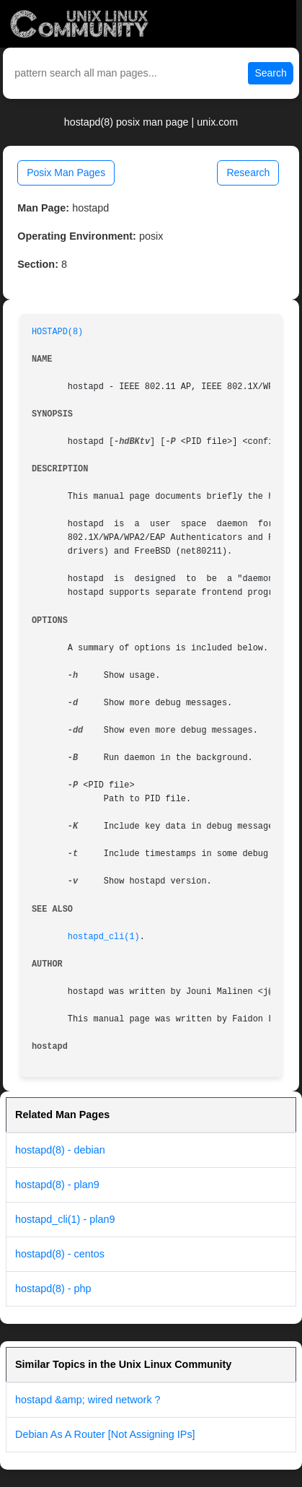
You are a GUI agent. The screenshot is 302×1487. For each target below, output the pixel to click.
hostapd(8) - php (53, 1288)
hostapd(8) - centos (60, 1254)
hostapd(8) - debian (60, 1150)
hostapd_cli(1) (104, 937)
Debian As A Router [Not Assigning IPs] (105, 1434)
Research (248, 172)
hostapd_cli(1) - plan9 (65, 1219)
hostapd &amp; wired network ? (88, 1399)
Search (270, 73)
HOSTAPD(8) (57, 332)
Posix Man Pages (66, 172)
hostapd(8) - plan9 (57, 1184)
